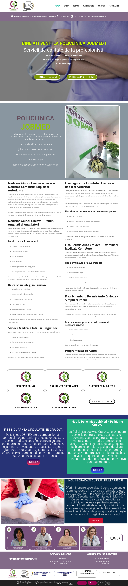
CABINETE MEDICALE (64, 406)
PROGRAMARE (113, 5)
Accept (81, 583)
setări (70, 584)
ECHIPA (66, 5)
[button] (7, 537)
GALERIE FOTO (88, 5)
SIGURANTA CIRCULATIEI (64, 385)
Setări (102, 583)
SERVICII (76, 5)
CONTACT (101, 5)
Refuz (92, 583)
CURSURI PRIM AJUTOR (102, 385)
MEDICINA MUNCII (26, 385)
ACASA (57, 5)
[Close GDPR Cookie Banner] (110, 583)
